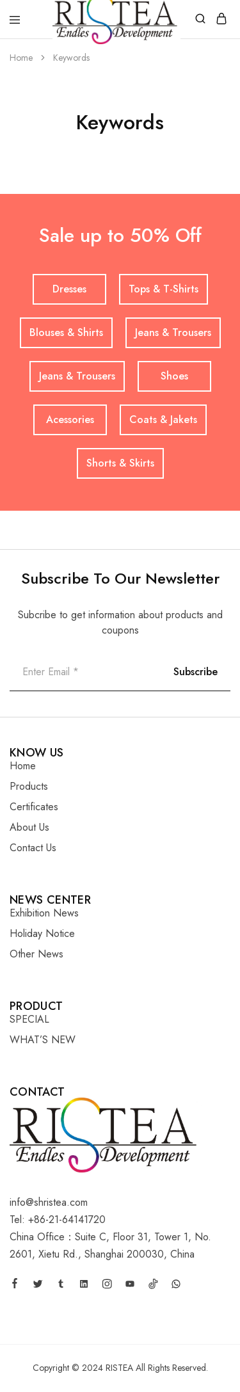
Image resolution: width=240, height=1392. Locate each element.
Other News (36, 954)
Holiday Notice (42, 933)
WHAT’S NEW (43, 1039)
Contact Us (33, 847)
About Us (29, 827)
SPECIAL (29, 1019)
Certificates (34, 806)
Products (29, 786)
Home (23, 765)
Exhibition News (44, 913)
